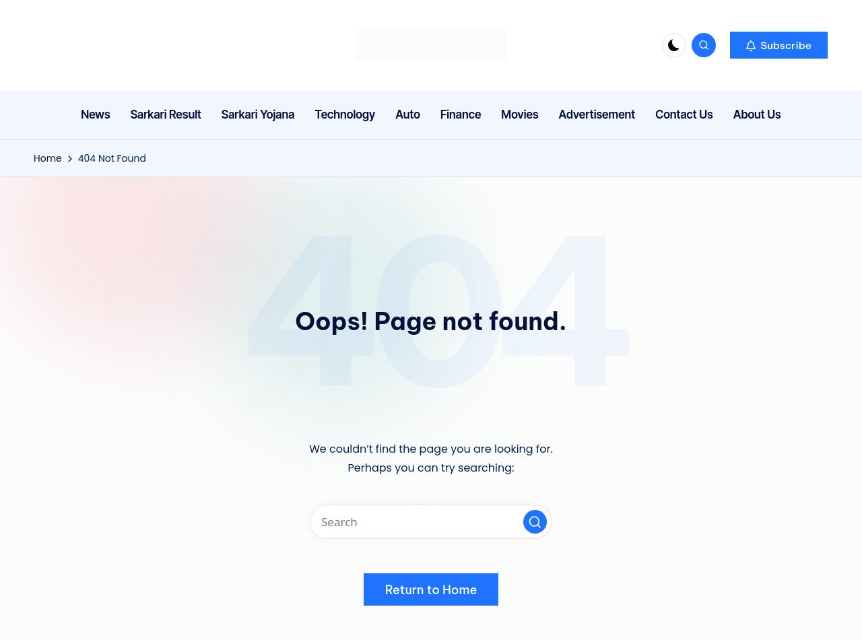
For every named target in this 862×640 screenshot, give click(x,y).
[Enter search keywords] (431, 522)
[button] (778, 45)
